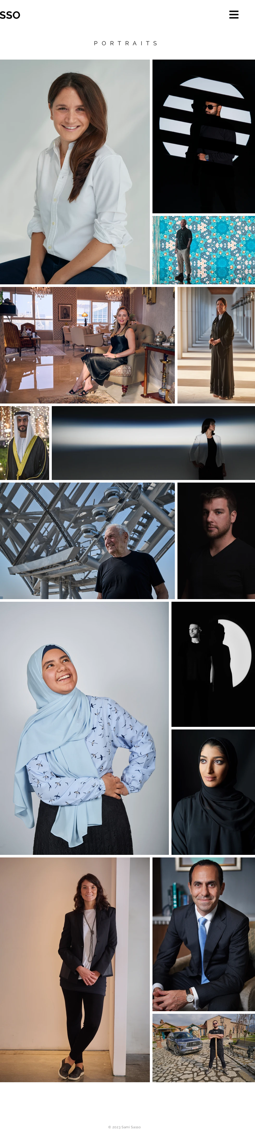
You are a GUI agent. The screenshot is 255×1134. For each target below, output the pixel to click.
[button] (234, 14)
